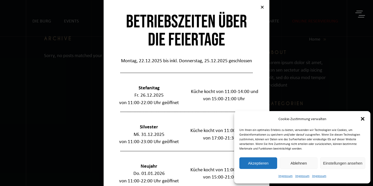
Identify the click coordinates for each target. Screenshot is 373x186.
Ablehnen (298, 163)
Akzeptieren (258, 163)
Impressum (285, 175)
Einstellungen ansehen (342, 163)
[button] (362, 118)
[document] (186, 93)
